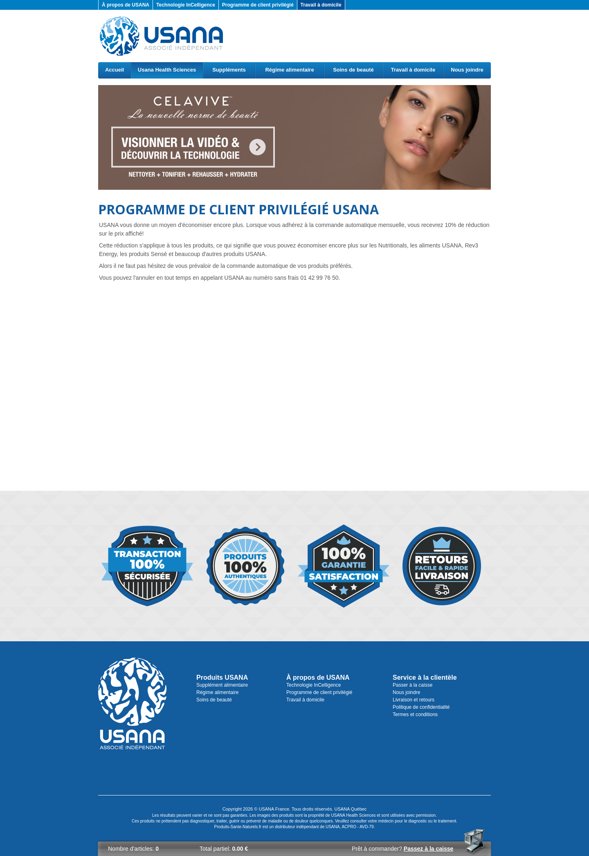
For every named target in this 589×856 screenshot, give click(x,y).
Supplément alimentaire (222, 685)
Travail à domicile (321, 5)
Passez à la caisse (428, 848)
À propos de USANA (125, 5)
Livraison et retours (413, 700)
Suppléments (229, 70)
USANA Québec (351, 809)
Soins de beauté (353, 70)
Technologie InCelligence (185, 5)
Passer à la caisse (412, 685)
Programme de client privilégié (258, 5)
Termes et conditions (415, 714)
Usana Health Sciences (167, 70)
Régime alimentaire (289, 70)
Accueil (114, 70)
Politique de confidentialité (421, 707)
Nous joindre (467, 70)
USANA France (274, 809)
